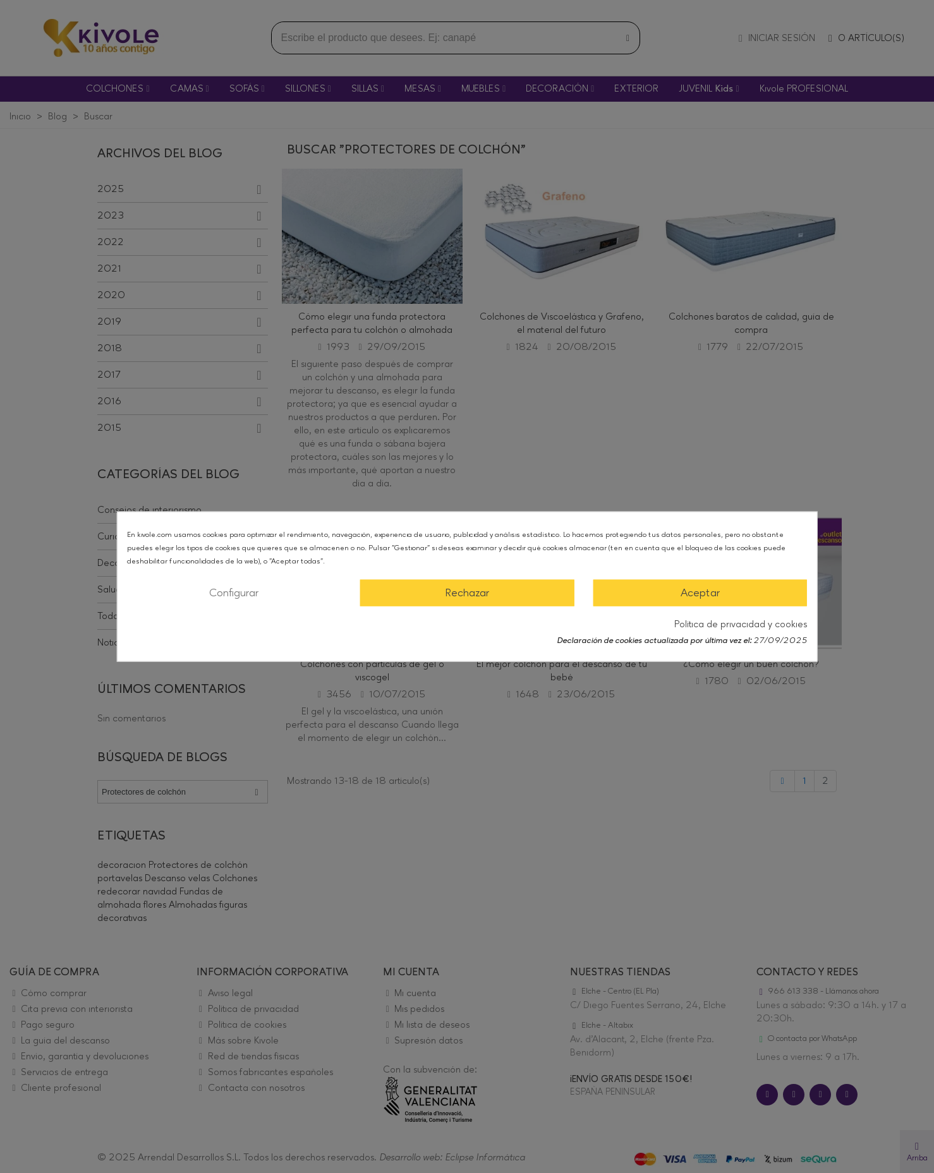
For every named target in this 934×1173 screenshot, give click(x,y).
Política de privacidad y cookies (740, 624)
